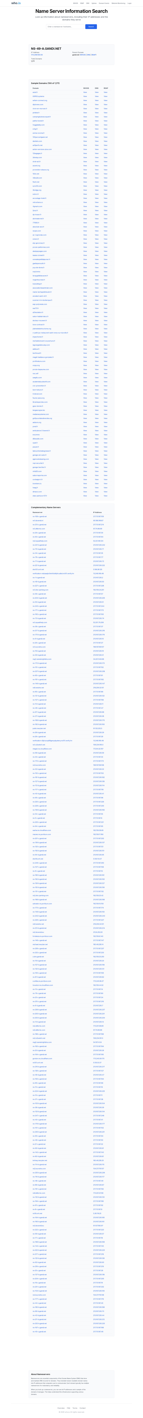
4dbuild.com (37, 178)
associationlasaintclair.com (43, 288)
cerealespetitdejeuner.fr (41, 259)
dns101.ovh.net (38, 569)
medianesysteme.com (41, 414)
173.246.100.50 (37, 55)
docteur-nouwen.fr (40, 320)
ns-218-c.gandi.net (39, 1266)
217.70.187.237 (98, 948)
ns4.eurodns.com (39, 1295)
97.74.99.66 (97, 1030)
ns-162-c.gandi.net (39, 614)
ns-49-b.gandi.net (39, 582)
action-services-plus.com (42, 149)
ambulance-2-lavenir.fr (41, 431)
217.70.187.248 (98, 1116)
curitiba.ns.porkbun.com (42, 981)
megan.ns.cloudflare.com (42, 749)
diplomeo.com (38, 104)
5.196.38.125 (97, 569)
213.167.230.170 (99, 720)
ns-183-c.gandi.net (39, 1046)
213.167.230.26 (98, 1050)
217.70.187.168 (98, 1328)
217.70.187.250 (98, 863)
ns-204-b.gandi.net (40, 598)
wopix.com (37, 231)
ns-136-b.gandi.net (40, 843)
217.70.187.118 (98, 790)
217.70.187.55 (98, 814)
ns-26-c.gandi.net (39, 643)
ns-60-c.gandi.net (39, 675)
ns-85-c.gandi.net (39, 692)
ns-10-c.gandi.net (39, 1095)
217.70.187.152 (98, 667)
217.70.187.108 (98, 867)
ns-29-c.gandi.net (39, 533)
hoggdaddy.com (38, 125)
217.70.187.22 (98, 1144)
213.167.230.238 (99, 671)
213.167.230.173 (99, 663)
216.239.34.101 (98, 924)
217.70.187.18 (98, 1238)
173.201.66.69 (98, 1026)
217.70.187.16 (98, 1087)
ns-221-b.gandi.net (39, 565)
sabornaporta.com (40, 475)
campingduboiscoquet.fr (42, 117)
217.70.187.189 (98, 1034)
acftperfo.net (37, 145)
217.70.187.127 (98, 1071)
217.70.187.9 (97, 1209)
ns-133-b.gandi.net (39, 1112)
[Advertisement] (71, 37)
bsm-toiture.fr (38, 390)
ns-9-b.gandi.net (39, 639)
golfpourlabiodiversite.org (42, 418)
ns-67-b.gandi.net (39, 712)
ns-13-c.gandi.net (39, 989)
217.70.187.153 (98, 773)
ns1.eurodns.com (39, 647)
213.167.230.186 (99, 1307)
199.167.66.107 (98, 647)
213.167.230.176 (99, 635)
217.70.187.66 (98, 1083)
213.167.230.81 (98, 1156)
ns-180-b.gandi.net (40, 875)
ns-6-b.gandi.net (39, 1006)
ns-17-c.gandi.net (39, 1238)
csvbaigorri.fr (38, 479)
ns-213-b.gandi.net (39, 928)
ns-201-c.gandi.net (39, 838)
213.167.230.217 (99, 1067)
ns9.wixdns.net (38, 924)
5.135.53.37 (97, 1063)
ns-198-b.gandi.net (40, 900)
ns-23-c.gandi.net (39, 997)
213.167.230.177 (99, 1124)
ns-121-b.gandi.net (39, 696)
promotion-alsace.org (41, 170)
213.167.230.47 (98, 1075)
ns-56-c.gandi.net (39, 594)
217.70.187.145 (98, 1246)
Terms (74, 1408)
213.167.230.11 (98, 704)
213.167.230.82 (98, 977)
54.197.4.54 (97, 1042)
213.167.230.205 (99, 598)
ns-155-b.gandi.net (39, 887)
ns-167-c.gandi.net (40, 1328)
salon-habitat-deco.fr (41, 316)
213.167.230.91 (98, 1148)
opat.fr (35, 443)
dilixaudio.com (38, 439)
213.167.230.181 (98, 875)
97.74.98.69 (97, 529)
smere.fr (36, 239)
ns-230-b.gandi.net (40, 1132)
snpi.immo (36, 272)
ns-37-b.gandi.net (39, 716)
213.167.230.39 (98, 1107)
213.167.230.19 (98, 651)
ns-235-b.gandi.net (40, 1173)
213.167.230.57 (98, 1234)
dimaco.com (37, 492)
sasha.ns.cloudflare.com (42, 830)
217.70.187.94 (98, 1136)
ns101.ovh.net (38, 1063)
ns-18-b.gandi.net (39, 651)
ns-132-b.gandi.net (39, 1197)
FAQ (68, 1408)
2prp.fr (35, 210)
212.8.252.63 (97, 932)
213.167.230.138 (99, 1275)
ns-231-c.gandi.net (39, 1287)
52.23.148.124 (98, 541)
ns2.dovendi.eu (38, 932)
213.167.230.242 (99, 545)
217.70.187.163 (98, 614)
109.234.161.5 (98, 1038)
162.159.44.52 (98, 985)
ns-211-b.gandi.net (39, 1319)
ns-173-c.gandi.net (39, 908)
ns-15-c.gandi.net (39, 1087)
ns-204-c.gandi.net (40, 1279)
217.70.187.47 (98, 708)
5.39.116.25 (97, 1213)
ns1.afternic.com (39, 529)
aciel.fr (35, 92)
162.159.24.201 (98, 590)
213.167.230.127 (99, 883)
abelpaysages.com (40, 251)
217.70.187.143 (98, 1152)
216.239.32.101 (98, 688)
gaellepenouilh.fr (39, 263)
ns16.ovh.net (37, 1213)
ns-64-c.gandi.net (39, 826)
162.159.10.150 (98, 904)
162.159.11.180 (98, 834)
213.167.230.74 (98, 618)
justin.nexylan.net (39, 728)
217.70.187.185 (98, 1201)
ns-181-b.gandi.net (39, 777)
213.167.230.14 (98, 1022)
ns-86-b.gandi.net (39, 1185)
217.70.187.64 (98, 537)
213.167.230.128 (99, 781)
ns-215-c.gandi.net (39, 1001)
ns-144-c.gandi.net (40, 1246)
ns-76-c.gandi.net (39, 557)
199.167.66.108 (98, 765)
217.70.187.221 (98, 822)
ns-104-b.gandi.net (40, 1291)
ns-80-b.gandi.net (39, 1156)
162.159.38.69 (98, 830)
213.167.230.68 (98, 712)
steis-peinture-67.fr (40, 496)
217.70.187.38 (98, 1099)
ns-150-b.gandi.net (40, 851)
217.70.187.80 (98, 993)
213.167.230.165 (99, 1217)
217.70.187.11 (97, 1095)
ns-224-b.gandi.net (40, 1091)
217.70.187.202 (98, 838)
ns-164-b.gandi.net (40, 1217)
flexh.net (36, 182)
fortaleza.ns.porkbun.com (42, 936)
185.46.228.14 (98, 944)
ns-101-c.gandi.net (39, 1128)
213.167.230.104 (99, 1103)
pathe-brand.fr (38, 121)
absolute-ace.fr (38, 227)
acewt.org (36, 166)
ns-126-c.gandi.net (39, 1071)
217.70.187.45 (98, 1303)
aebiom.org (37, 422)
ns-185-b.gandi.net (40, 1307)
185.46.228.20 (98, 1160)
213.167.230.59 (98, 753)
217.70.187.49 (98, 1181)
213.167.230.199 (99, 900)
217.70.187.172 (98, 610)
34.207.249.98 (98, 659)
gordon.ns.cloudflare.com (42, 1059)
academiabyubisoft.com (41, 382)
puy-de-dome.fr (38, 268)
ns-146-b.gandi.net (40, 684)
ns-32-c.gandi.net (39, 757)
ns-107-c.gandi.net (40, 867)
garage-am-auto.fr (40, 455)
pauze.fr (36, 447)
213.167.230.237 (99, 1010)
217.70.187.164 (98, 1079)
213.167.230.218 (99, 631)
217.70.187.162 (98, 679)
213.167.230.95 (98, 855)
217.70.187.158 (98, 700)
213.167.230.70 (98, 1311)
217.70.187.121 (98, 847)
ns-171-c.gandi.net (39, 610)
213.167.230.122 (98, 696)
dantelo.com (37, 141)
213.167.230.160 (99, 810)
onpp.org (36, 365)
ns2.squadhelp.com (40, 541)
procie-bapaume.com (41, 369)
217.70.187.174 (98, 908)
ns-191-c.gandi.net (39, 1189)
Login (129, 3)
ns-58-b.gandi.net (39, 753)
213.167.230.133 (98, 1197)
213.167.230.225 (99, 1091)
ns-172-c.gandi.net (39, 761)
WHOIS (75, 3)
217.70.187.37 (98, 626)
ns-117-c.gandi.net (39, 790)
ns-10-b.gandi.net (39, 704)
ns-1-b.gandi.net (39, 578)
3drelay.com (37, 157)
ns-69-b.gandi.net (39, 1311)
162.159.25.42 (98, 895)
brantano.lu (37, 484)
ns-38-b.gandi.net (39, 1107)
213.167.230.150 (99, 912)
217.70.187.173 (98, 761)
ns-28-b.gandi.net (39, 732)
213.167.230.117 (98, 1177)
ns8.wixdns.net (38, 688)
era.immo (36, 435)
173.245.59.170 (98, 1059)
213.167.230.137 (99, 843)
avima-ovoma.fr (39, 133)
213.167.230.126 (99, 1258)
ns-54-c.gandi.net (39, 814)
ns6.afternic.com (39, 1193)
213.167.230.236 (99, 1173)
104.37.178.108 (98, 1295)
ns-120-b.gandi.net (40, 969)
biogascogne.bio (39, 410)
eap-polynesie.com (40, 304)
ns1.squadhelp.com (40, 622)
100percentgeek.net (40, 137)
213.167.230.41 (98, 794)
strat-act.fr (37, 162)
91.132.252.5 (97, 728)
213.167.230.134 (99, 1112)
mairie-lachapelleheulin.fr (42, 292)
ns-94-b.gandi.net (39, 855)
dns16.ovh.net (38, 859)
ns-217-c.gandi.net (39, 1254)
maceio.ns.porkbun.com (42, 834)
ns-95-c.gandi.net (39, 798)
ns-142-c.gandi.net (40, 1152)
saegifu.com (37, 378)
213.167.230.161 (98, 1222)
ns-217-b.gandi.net (39, 631)
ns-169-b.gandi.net (40, 720)
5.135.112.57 (97, 859)
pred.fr (35, 426)
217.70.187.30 (98, 533)
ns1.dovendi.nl (38, 521)
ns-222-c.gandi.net (39, 1230)
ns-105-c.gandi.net (39, 973)
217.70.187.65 (98, 826)
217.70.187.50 (98, 1140)
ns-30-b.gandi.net (39, 655)
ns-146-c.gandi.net (40, 940)
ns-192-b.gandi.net (40, 879)
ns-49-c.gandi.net (39, 1140)
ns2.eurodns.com (39, 1169)
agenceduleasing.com (41, 459)
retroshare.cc (38, 202)
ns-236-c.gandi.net (40, 948)
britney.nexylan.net (40, 1160)
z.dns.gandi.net (38, 957)
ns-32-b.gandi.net (39, 769)
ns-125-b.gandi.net (39, 1258)
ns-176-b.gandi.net (40, 1124)
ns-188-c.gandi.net (40, 1034)
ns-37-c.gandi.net (39, 1099)
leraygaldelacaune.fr (40, 276)
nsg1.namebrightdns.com (42, 659)
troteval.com (37, 394)
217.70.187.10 (98, 871)
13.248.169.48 (98, 573)
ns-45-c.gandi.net (39, 1332)
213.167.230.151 (98, 851)
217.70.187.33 (98, 757)
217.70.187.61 (98, 675)
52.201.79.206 (98, 622)
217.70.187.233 (98, 953)
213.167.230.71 (98, 549)
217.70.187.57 (98, 594)
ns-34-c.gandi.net (39, 553)
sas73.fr (36, 308)
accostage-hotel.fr (39, 198)
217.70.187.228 (98, 586)
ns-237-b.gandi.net (40, 671)
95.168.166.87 (98, 521)
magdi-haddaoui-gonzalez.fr (43, 357)
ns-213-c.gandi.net (39, 525)
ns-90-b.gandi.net (39, 1148)
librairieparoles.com (40, 402)
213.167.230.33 (98, 769)
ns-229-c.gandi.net (40, 806)
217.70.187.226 (98, 802)
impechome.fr (38, 337)
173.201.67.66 (98, 1193)
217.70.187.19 (98, 1283)
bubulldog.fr (37, 284)
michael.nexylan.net (40, 944)
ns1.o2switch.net (39, 745)
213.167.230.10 (98, 639)
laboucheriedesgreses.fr (42, 451)
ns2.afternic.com (39, 1026)
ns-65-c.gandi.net (39, 1083)
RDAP (82, 3)
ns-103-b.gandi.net (40, 1103)
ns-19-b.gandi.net (39, 961)
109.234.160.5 (98, 745)
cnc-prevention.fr (39, 386)
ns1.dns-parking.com (40, 590)
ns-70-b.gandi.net (39, 549)
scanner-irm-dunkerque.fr (42, 300)
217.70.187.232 (98, 1287)
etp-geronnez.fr (39, 243)
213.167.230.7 (98, 1006)
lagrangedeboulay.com (41, 345)
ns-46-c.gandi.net (39, 708)
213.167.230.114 (98, 785)
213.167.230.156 (99, 887)
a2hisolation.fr (38, 312)
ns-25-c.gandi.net (39, 1270)
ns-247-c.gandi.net (40, 1116)
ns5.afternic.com (39, 1030)
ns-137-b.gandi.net (40, 1275)
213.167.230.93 (98, 1262)
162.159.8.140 (98, 936)
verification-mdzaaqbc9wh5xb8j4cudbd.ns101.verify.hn (53, 573)
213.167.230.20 (98, 961)
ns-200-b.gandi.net (40, 1014)
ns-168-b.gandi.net (40, 1242)
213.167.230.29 (98, 732)
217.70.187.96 (98, 798)
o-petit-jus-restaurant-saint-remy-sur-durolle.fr (50, 333)
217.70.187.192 (98, 1189)
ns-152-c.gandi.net (39, 773)
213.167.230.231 (99, 1132)
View (85, 92)
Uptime (94, 3)
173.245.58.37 (98, 981)
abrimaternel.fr (38, 219)
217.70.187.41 (98, 1120)
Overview (61, 1408)
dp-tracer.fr (37, 215)
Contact (83, 1408)
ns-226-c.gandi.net (40, 920)
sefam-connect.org (40, 100)
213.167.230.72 (98, 561)
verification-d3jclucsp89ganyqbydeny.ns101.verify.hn (52, 741)
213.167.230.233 (99, 1323)
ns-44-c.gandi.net (39, 1303)
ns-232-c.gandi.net (39, 953)
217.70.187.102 (98, 1128)
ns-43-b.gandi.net (39, 1315)
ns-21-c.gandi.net (39, 1144)
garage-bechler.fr (39, 467)
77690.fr (36, 223)
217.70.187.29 (98, 737)
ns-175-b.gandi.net (40, 635)
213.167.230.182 (99, 777)
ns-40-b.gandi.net (39, 794)
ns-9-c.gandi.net (39, 871)
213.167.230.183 (99, 724)
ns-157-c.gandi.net (39, 700)
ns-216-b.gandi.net (39, 1067)
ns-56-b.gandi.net (39, 1234)
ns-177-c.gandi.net (40, 1299)
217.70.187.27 (98, 643)
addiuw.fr (36, 349)
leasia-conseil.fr (38, 255)
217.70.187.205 (98, 1279)
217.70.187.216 (98, 1001)
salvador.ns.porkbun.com (42, 904)
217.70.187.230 (98, 806)
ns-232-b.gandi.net (40, 1323)
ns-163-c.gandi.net (39, 1079)
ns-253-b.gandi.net (40, 1018)
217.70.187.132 (98, 891)
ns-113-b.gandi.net (39, 785)
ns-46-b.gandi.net (39, 1075)
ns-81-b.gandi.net (39, 977)
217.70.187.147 (98, 940)
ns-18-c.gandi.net (39, 1283)
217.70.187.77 (98, 557)
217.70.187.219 (98, 1266)
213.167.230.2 (98, 578)
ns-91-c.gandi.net (39, 1205)
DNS (87, 3)
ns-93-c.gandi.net (39, 1136)
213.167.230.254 (99, 1018)
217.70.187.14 (98, 989)
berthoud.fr (37, 353)
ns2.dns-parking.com (40, 895)
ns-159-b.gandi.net (40, 810)
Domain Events (104, 3)
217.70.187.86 (98, 692)
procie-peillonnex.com (41, 247)
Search (91, 27)
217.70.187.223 (98, 1230)
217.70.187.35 (98, 553)
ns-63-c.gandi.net (39, 537)
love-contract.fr (39, 325)
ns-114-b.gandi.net (39, 1164)
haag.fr (35, 488)
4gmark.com (37, 206)
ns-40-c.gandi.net (39, 1120)
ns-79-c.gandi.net (39, 993)
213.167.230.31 (98, 655)
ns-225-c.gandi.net (39, 802)
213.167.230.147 (99, 684)
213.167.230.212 (99, 1319)
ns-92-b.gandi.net (39, 1262)
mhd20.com (37, 471)
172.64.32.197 (98, 749)
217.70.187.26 (98, 1270)
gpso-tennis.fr (38, 406)
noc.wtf (35, 373)
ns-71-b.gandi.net (39, 561)
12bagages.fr (37, 153)
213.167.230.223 (99, 1250)
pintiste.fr (36, 113)
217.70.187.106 (98, 973)
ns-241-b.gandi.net (40, 545)
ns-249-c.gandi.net (40, 863)
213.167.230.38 (98, 716)
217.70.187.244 (98, 606)
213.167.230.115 (98, 1164)
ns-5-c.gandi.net (39, 818)
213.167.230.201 (99, 1014)
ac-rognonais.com (39, 235)
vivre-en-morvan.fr (40, 109)
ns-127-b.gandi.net (40, 781)
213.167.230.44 (98, 1315)
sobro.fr (36, 194)
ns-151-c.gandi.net (39, 667)
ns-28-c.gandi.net (39, 737)
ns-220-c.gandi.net (40, 822)
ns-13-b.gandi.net (39, 1022)
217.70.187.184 (98, 1046)
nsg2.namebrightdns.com (42, 1042)
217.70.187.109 (98, 516)
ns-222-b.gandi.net (40, 1250)
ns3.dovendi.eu (38, 1226)
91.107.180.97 (98, 1226)
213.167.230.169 (99, 1242)
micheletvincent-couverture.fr (44, 341)
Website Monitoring (118, 3)
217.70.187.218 (98, 1254)
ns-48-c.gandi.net (39, 1181)
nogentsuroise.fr (39, 280)
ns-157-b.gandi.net (40, 965)
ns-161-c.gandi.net (39, 679)
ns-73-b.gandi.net (39, 618)
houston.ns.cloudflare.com (43, 985)
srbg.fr (35, 129)
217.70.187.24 (98, 997)
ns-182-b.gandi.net (40, 724)
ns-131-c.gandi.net (39, 891)
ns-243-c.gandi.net (40, 606)
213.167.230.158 (99, 965)
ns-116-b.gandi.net (39, 1177)
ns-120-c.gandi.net (39, 847)
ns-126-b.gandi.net (40, 883)
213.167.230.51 (98, 602)
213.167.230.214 (99, 928)
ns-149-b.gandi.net (40, 912)
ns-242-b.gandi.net (40, 916)
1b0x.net (36, 174)
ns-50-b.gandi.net (39, 602)
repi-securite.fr (38, 463)
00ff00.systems (38, 96)
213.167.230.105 (99, 1291)
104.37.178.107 (98, 1169)
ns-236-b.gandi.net (40, 1010)
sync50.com (37, 186)
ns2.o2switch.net (39, 1038)
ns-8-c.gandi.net (39, 1209)
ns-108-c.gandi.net (40, 516)
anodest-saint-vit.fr (40, 296)
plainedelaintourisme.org (42, 329)
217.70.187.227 (98, 920)
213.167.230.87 (98, 1185)
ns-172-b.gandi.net (40, 663)
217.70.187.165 (98, 1054)
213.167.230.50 (98, 582)
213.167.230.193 (99, 879)
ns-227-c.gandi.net (40, 586)
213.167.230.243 (99, 916)
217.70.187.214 (98, 525)
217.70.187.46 (98, 1332)
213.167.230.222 (99, 565)
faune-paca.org (38, 398)
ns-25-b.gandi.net (39, 1050)
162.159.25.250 (98, 957)
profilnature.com (39, 361)
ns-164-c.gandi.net (40, 1054)
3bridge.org (37, 190)
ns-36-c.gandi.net (39, 626)
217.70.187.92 (98, 1205)
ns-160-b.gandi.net (40, 1222)
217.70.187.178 (98, 1299)
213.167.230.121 (98, 969)
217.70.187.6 (97, 818)
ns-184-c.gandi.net (40, 1201)
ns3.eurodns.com (39, 765)
